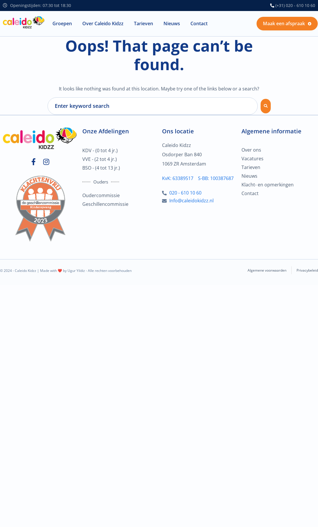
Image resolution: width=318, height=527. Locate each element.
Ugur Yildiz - (78, 270)
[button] (62, 23)
